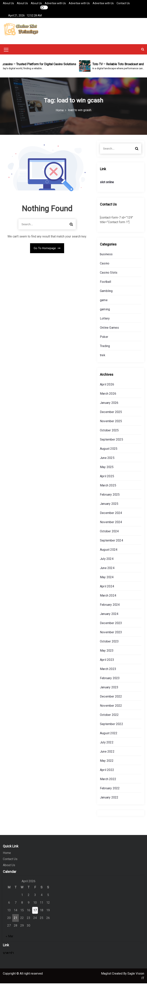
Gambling (106, 298)
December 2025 (111, 419)
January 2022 (109, 805)
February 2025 (110, 502)
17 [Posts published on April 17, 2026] (35, 918)
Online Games (109, 335)
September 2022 (111, 731)
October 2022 (109, 722)
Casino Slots (108, 280)
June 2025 (107, 465)
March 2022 (108, 787)
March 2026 (108, 401)
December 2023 (111, 630)
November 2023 (111, 640)
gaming (105, 317)
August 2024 (108, 557)
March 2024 (108, 603)
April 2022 (107, 777)
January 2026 (109, 410)
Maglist (106, 981)
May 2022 (107, 768)
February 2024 (110, 612)
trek (102, 363)
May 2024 (107, 585)
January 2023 (109, 695)
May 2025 (107, 474)
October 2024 (109, 539)
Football (105, 289)
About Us (8, 3)
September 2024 (111, 548)
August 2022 (108, 741)
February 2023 (110, 686)
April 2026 (107, 392)
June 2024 (107, 575)
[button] (142, 57)
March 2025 (108, 493)
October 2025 (109, 438)
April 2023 (107, 667)
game (104, 308)
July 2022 (107, 750)
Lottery (105, 326)
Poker (104, 344)
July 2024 (107, 566)
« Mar (9, 944)
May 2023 (107, 658)
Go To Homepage (47, 256)
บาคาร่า (8, 960)
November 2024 (111, 530)
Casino (104, 271)
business (106, 262)
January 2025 (109, 511)
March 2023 (108, 676)
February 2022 (110, 796)
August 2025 (108, 456)
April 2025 (107, 484)
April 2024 (107, 594)
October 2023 (109, 649)
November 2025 (111, 429)
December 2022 (111, 704)
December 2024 (111, 520)
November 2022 (111, 713)
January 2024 (109, 621)
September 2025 (111, 447)
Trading (105, 353)
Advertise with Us (55, 3)
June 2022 (107, 759)
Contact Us (123, 3)
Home (7, 860)
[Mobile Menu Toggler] (6, 58)
